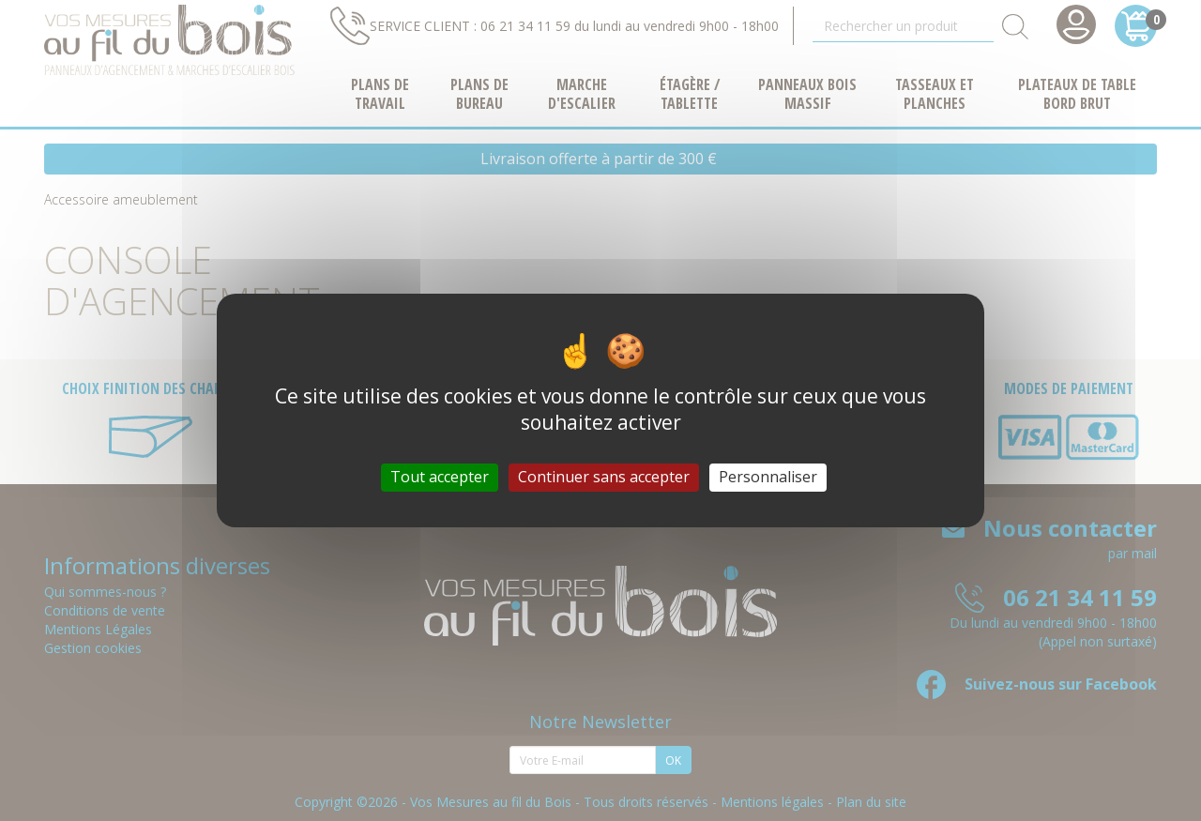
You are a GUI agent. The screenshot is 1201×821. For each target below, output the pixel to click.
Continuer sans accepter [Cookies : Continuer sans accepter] (604, 476)
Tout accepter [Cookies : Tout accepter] (439, 476)
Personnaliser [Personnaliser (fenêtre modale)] (768, 476)
